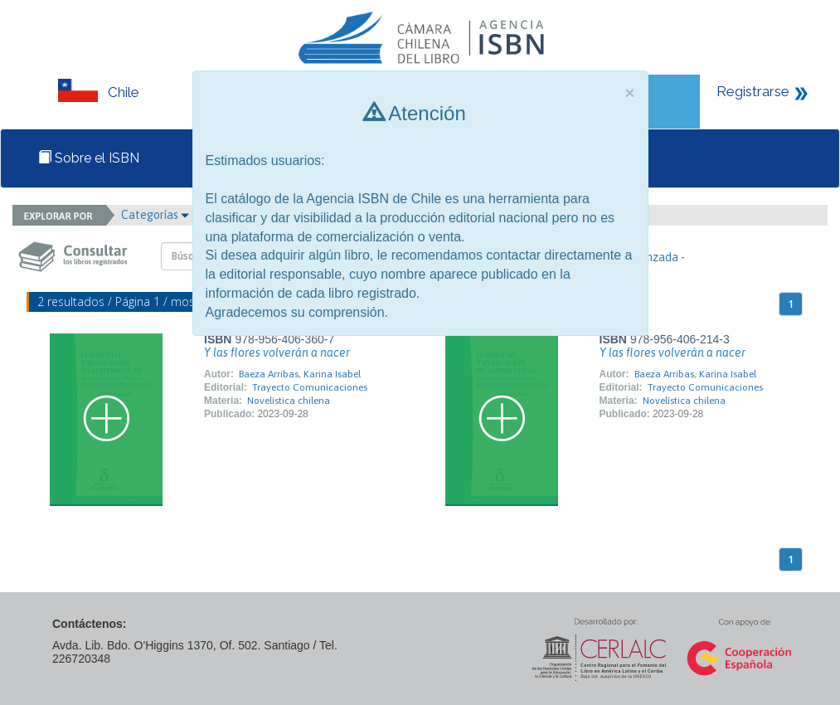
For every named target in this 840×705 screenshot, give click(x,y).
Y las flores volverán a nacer (277, 352)
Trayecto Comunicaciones (309, 387)
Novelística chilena (288, 400)
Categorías (155, 214)
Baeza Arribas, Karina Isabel (300, 374)
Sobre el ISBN (88, 158)
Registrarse (752, 91)
